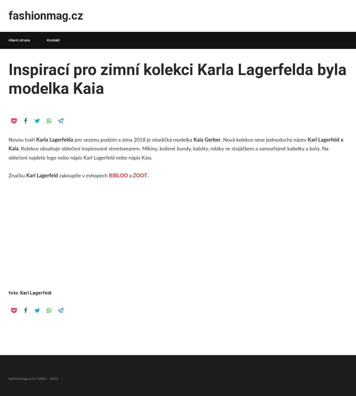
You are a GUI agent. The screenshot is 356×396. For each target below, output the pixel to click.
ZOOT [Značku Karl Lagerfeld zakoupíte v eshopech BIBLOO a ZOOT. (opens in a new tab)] (140, 175)
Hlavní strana (19, 40)
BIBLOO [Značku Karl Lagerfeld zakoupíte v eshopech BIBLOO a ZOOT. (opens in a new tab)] (118, 175)
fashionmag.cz (46, 15)
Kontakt (53, 40)
